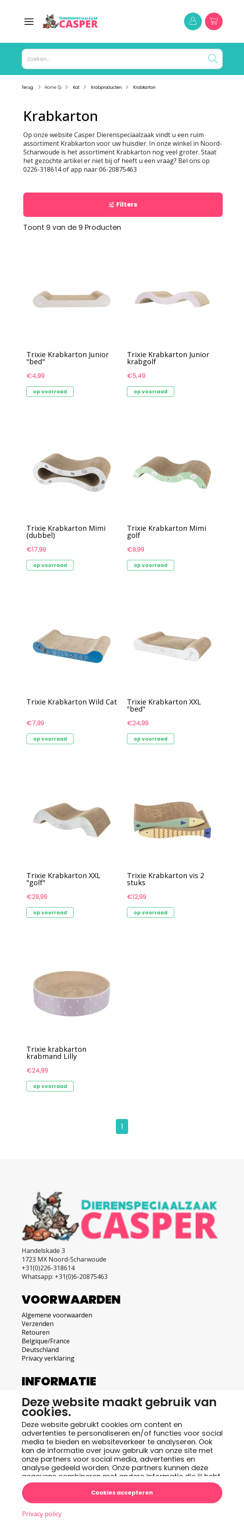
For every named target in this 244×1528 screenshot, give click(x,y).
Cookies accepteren (122, 1493)
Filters (122, 204)
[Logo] (88, 21)
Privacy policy (41, 1514)
